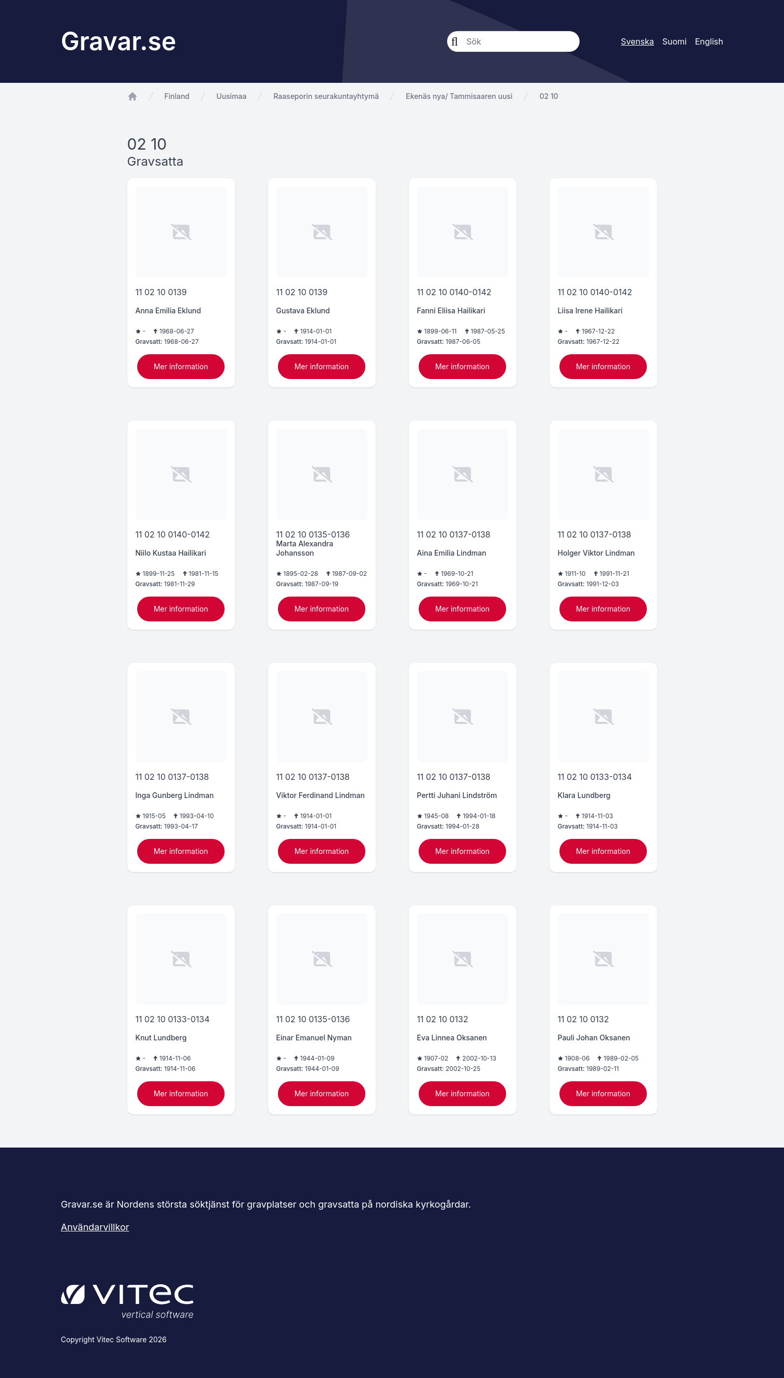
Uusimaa (231, 96)
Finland (177, 96)
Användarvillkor (95, 1227)
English (709, 41)
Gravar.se (118, 41)
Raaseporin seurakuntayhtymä (326, 96)
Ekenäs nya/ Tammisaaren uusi (459, 96)
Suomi (674, 41)
